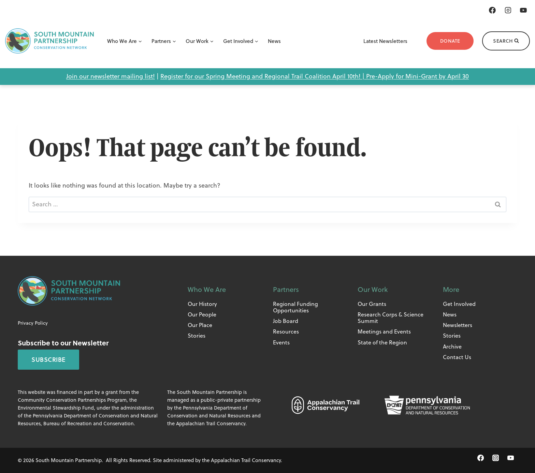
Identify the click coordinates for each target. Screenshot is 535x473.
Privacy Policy (33, 323)
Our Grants (372, 304)
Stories (196, 335)
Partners (286, 289)
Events (281, 342)
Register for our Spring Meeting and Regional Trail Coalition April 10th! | (263, 76)
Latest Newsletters (385, 41)
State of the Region (382, 342)
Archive (452, 346)
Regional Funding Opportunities (295, 307)
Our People (202, 314)
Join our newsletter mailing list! (110, 76)
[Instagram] (508, 10)
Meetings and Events (384, 331)
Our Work (373, 289)
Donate (450, 41)
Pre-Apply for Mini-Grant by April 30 (417, 76)
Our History (202, 304)
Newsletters (457, 325)
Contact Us (457, 357)
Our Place (200, 325)
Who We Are (207, 289)
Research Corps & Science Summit (390, 318)
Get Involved (459, 304)
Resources (286, 331)
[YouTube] (523, 10)
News (274, 41)
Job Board (285, 321)
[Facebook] (492, 10)
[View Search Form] (506, 40)
